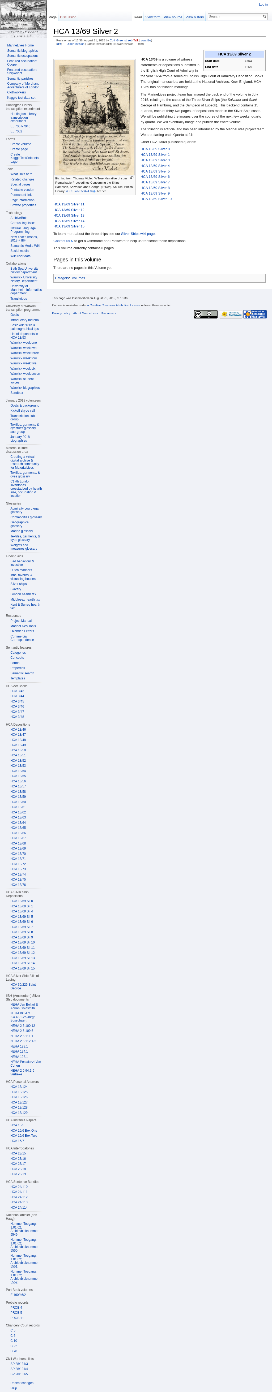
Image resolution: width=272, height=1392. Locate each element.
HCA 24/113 (19, 1202)
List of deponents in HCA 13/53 (24, 335)
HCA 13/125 (19, 1092)
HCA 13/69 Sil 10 (22, 942)
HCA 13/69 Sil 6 (21, 922)
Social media (19, 251)
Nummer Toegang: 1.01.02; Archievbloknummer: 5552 (24, 1277)
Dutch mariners (21, 570)
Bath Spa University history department (24, 270)
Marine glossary (21, 531)
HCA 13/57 (18, 786)
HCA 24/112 (19, 1197)
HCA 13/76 (18, 885)
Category (62, 278)
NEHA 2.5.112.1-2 (23, 1041)
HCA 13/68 (18, 843)
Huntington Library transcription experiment (23, 117)
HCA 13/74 (18, 874)
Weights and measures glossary (23, 547)
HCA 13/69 (18, 848)
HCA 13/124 (19, 1087)
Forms (14, 663)
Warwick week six (22, 368)
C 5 (12, 1330)
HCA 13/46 (18, 729)
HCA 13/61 (18, 807)
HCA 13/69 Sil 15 (22, 968)
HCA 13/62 (18, 812)
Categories (18, 652)
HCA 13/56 (18, 781)
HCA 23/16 (18, 1159)
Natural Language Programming (23, 230)
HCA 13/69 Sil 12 (22, 953)
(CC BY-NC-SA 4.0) (79, 191)
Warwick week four (23, 358)
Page (53, 17)
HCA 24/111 (19, 1192)
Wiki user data (20, 256)
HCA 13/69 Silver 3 (155, 160)
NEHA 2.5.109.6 (21, 1031)
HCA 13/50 (18, 750)
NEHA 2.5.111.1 (21, 1036)
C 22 (13, 1346)
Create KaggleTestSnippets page (24, 158)
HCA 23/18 (18, 1169)
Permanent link (21, 195)
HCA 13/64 (18, 823)
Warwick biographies (25, 388)
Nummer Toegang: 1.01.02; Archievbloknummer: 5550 (24, 1245)
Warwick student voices (22, 381)
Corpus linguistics (22, 223)
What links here (21, 174)
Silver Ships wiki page (138, 234)
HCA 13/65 (18, 828)
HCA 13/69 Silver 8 (155, 188)
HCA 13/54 (18, 771)
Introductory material (24, 320)
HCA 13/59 (18, 797)
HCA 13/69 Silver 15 (68, 226)
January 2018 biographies (20, 438)
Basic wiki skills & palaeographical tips (24, 327)
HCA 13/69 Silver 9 (155, 193)
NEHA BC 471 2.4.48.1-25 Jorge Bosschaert (22, 1016)
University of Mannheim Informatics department (26, 289)
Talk (135, 40)
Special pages (20, 184)
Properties (17, 668)
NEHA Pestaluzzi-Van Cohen (25, 1063)
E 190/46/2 (18, 1295)
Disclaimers (108, 313)
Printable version (22, 190)
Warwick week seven (25, 374)
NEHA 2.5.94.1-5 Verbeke (22, 1072)
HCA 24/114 (19, 1207)
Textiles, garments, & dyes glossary (25, 474)
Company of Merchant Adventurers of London (23, 85)
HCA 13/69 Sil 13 (22, 958)
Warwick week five (23, 363)
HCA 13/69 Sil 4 (21, 911)
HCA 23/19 (18, 1174)
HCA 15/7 (17, 1141)
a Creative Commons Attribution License (113, 305)
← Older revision (73, 43)
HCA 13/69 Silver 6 (155, 177)
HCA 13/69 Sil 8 (21, 932)
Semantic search (22, 673)
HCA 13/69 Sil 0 (21, 901)
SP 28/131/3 (19, 1364)
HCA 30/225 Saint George (23, 986)
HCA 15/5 (17, 1125)
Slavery (15, 589)
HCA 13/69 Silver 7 (155, 182)
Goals (14, 315)
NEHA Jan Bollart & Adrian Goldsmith (24, 1006)
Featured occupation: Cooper (22, 63)
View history (195, 17)
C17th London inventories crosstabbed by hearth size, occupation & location (26, 489)
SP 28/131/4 (19, 1369)
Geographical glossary (19, 524)
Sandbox (16, 393)
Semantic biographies (22, 51)
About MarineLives (85, 313)
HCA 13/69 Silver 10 (156, 199)
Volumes (78, 278)
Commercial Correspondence (22, 638)
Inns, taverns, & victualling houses (23, 577)
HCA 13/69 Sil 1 (21, 906)
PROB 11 (17, 1318)
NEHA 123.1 (19, 1046)
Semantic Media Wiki (25, 246)
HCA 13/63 (18, 817)
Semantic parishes (20, 78)
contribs (146, 40)
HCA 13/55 (18, 776)
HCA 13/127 (19, 1102)
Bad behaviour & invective (22, 563)
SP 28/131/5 (19, 1374)
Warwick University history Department (23, 279)
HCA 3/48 (17, 717)
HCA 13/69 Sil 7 (21, 927)
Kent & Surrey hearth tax (25, 606)
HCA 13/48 (18, 740)
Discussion (68, 17)
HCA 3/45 (17, 701)
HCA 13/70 (18, 854)
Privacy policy (61, 313)
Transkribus (18, 298)
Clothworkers (16, 92)
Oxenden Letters (22, 631)
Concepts (17, 658)
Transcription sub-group (23, 417)
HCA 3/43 (17, 691)
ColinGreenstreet (120, 40)
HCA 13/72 (18, 864)
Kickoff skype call (22, 410)
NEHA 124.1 (19, 1051)
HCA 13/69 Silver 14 (68, 221)
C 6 (12, 1336)
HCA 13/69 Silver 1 (155, 155)
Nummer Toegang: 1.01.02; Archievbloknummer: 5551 (24, 1261)
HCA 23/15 (18, 1153)
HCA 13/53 (18, 766)
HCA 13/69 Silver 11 (68, 204)
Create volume (20, 144)
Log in (263, 4)
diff (59, 43)
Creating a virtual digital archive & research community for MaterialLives (24, 462)
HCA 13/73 (18, 869)
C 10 (13, 1341)
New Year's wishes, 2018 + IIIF (24, 239)
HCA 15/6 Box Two (23, 1135)
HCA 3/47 (17, 712)
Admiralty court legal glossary (24, 510)
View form (152, 17)
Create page (19, 149)
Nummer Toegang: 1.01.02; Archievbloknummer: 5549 (24, 1229)
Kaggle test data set (21, 98)
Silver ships (18, 584)
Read (138, 17)
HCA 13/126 (19, 1097)
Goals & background (24, 405)
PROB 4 (16, 1307)
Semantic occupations (22, 56)
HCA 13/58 (18, 792)
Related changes (22, 179)
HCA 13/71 (18, 859)
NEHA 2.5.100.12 (22, 1026)
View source (173, 17)
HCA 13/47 (18, 734)
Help (13, 1388)
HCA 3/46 (17, 706)
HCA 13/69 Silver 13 (68, 215)
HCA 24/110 (19, 1187)
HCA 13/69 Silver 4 (155, 166)
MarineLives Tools (23, 626)
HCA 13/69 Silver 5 (155, 171)
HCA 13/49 (18, 745)
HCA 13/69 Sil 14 (22, 963)
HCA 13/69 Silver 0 (155, 149)
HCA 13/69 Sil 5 (21, 917)
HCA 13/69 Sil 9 (21, 937)
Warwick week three (24, 353)
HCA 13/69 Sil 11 (22, 948)
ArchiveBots (18, 218)
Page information (22, 200)
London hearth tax (23, 594)
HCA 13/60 (18, 802)
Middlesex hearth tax (25, 599)
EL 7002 (16, 131)
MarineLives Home (20, 45)
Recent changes (21, 1383)
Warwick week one (23, 342)
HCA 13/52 (18, 760)
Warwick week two (23, 348)
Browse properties (23, 205)
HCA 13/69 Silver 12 (68, 210)
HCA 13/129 (19, 1113)
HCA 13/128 (19, 1107)
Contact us (61, 241)
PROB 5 (16, 1313)
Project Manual (21, 621)
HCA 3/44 (17, 696)
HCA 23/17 (18, 1164)
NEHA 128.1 (19, 1057)
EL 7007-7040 (20, 126)
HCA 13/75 (18, 879)
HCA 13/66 (18, 833)
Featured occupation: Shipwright (22, 71)
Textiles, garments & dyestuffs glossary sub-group (24, 428)
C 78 (13, 1351)
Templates (17, 678)
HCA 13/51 (18, 755)
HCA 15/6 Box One (23, 1130)
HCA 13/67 (18, 838)
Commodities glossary (26, 517)
